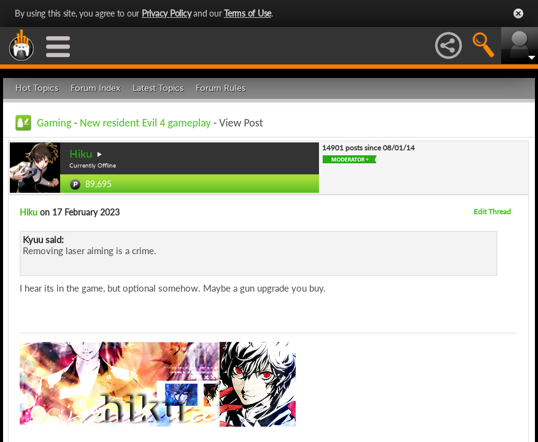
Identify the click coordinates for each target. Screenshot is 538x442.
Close (518, 13)
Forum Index (95, 88)
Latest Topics (158, 88)
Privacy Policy (166, 13)
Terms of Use (247, 13)
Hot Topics (36, 88)
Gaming (54, 123)
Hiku (81, 154)
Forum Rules (220, 88)
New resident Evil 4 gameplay (145, 123)
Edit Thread (492, 211)
